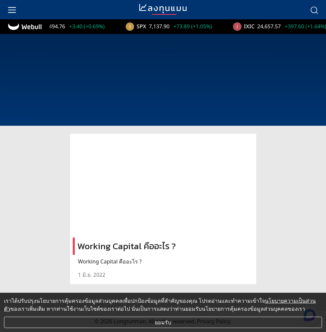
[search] (314, 10)
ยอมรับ (163, 322)
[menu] (12, 10)
